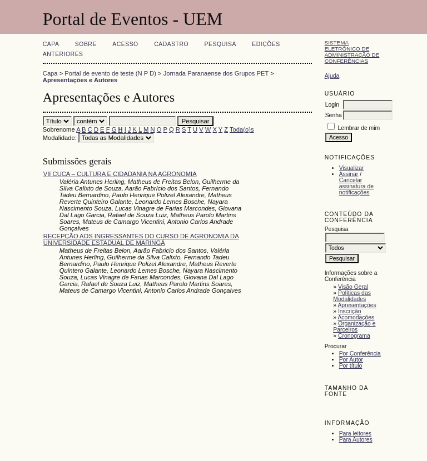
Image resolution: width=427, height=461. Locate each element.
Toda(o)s (242, 129)
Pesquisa (220, 44)
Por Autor (351, 360)
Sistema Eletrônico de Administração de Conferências (352, 51)
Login (332, 105)
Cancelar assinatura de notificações (356, 186)
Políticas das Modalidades (352, 296)
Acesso (125, 44)
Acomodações (355, 317)
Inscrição (349, 311)
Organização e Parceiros (354, 326)
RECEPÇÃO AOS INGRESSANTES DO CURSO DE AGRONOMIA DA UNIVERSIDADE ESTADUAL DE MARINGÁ (141, 239)
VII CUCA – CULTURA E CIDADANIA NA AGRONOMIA (120, 174)
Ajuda (332, 76)
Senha (333, 115)
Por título (351, 366)
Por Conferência (360, 353)
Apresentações (356, 305)
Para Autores (356, 440)
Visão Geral (353, 287)
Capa (51, 44)
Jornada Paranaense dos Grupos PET (216, 73)
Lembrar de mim (359, 128)
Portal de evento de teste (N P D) (110, 73)
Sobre (86, 44)
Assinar (349, 174)
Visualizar (351, 168)
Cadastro (171, 44)
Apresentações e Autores (80, 80)
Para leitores (355, 433)
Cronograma (354, 336)
